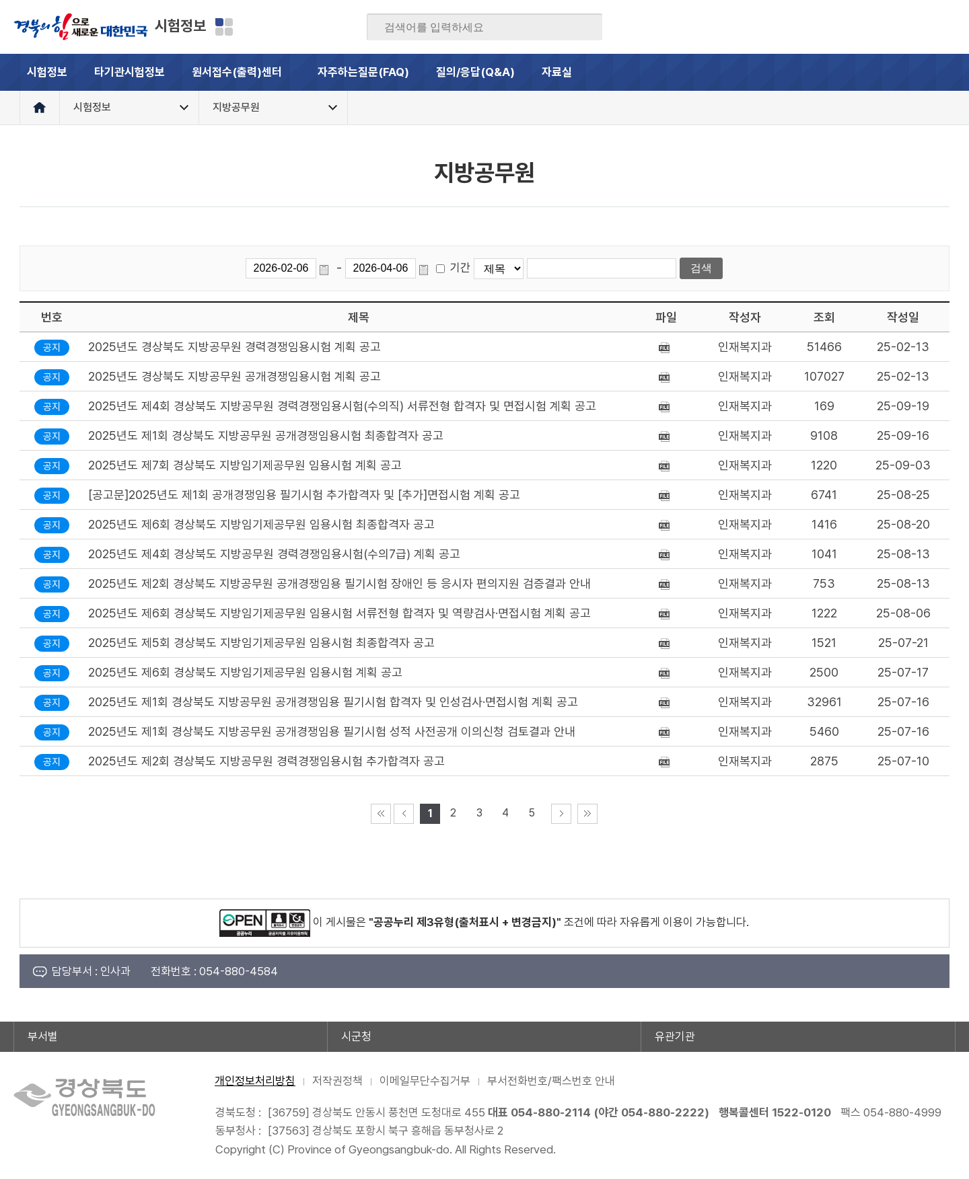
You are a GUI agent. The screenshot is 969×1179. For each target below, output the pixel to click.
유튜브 (945, 27)
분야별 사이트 (224, 27)
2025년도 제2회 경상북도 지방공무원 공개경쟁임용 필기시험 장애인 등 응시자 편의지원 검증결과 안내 (339, 583)
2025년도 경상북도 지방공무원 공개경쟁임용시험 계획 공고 (234, 376)
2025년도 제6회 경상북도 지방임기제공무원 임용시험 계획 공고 (245, 672)
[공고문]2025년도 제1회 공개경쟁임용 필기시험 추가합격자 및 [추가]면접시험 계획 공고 (304, 495)
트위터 (866, 27)
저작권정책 (337, 1081)
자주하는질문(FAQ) (363, 72)
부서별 (43, 1036)
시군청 (356, 1036)
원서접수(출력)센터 (248, 78)
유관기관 (675, 1036)
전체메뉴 (937, 72)
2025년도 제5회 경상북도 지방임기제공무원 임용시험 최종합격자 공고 (261, 643)
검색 (583, 27)
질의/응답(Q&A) (475, 72)
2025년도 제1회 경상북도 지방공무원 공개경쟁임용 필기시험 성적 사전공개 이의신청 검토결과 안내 (331, 731)
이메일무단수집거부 (425, 1081)
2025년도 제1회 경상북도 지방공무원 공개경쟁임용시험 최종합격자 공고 (265, 435)
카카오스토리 (892, 27)
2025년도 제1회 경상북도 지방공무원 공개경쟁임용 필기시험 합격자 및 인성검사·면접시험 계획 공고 (333, 702)
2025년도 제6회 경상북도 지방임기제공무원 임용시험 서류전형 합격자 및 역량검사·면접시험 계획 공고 (339, 613)
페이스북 (813, 27)
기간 (460, 267)
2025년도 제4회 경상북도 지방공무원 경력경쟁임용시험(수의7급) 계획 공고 (274, 554)
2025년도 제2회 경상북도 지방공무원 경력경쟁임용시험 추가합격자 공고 (266, 761)
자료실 (557, 72)
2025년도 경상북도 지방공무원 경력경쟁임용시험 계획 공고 (234, 347)
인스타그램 (918, 27)
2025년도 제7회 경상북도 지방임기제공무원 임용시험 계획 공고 (245, 465)
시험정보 (180, 25)
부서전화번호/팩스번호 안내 (551, 1081)
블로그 (840, 27)
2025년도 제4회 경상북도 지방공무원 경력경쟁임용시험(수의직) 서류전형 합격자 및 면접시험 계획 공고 (342, 406)
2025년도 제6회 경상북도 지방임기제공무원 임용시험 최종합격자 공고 (261, 524)
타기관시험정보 (129, 72)
